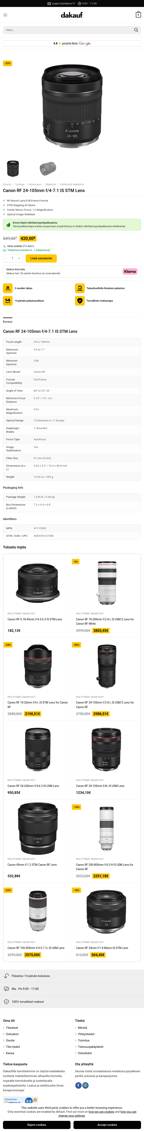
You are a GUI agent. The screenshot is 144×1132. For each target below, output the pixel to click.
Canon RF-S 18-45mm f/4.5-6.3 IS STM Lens (35, 619)
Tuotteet (19, 184)
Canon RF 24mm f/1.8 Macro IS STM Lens (102, 948)
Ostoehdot (85, 1053)
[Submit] (136, 30)
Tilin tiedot (13, 1047)
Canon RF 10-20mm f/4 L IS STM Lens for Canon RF (38, 704)
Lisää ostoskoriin (41, 258)
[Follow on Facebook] (78, 1085)
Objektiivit (50, 184)
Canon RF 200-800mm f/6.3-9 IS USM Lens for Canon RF (104, 867)
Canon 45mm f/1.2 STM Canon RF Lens (32, 864)
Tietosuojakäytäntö (91, 1047)
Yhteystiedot (86, 1034)
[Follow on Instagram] (85, 1085)
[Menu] (5, 15)
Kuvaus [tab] (8, 321)
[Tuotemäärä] (12, 258)
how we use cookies (101, 1112)
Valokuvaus (34, 184)
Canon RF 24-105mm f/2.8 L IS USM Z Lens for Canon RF (105, 704)
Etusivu (7, 184)
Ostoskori (12, 1034)
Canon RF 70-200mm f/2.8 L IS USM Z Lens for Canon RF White (105, 621)
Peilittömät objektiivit (72, 184)
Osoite (10, 1040)
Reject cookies (36, 1125)
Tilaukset (12, 1028)
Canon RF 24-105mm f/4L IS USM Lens (100, 785)
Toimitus (84, 1040)
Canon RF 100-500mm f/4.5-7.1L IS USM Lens (36, 948)
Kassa (10, 1053)
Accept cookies (107, 1125)
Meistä (82, 1028)
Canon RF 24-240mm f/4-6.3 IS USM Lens (33, 785)
